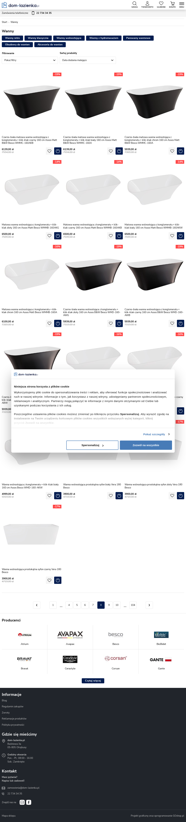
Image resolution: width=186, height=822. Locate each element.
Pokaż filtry (10, 60)
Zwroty (6, 712)
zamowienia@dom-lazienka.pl (23, 788)
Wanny (14, 22)
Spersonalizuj (93, 445)
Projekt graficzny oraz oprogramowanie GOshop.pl (157, 815)
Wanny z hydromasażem (103, 38)
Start (4, 22)
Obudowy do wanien (17, 44)
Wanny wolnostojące (68, 38)
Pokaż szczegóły (154, 434)
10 (117, 605)
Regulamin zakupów (12, 706)
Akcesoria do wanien (50, 44)
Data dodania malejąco (74, 60)
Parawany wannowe (138, 38)
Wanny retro (12, 38)
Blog (4, 700)
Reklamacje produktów (14, 718)
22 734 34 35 (14, 793)
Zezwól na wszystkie (146, 445)
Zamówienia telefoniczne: (27, 13)
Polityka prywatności (13, 725)
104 (133, 605)
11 (125, 605)
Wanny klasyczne (38, 38)
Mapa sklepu (8, 815)
